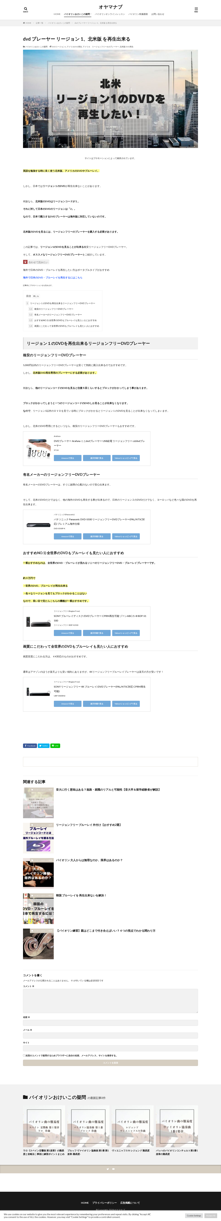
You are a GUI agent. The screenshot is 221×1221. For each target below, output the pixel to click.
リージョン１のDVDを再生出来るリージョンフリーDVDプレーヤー (60, 303)
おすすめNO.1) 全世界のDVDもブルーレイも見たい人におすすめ (62, 320)
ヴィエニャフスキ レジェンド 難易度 (130, 1150)
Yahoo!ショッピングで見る (126, 458)
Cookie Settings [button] (194, 1215)
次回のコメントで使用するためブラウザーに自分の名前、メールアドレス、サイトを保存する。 (71, 1055)
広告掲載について (130, 1202)
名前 (26, 1017)
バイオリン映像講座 (138, 14)
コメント (28, 986)
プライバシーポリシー (104, 1202)
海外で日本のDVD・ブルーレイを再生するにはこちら (52, 277)
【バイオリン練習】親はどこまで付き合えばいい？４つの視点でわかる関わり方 (105, 930)
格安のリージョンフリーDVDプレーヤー (50, 309)
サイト (26, 1043)
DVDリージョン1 (59, 47)
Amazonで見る (67, 458)
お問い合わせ (157, 14)
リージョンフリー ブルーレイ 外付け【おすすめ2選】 (89, 824)
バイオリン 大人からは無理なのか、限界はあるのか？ (89, 860)
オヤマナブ (110, 7)
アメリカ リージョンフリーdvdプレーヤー (101, 47)
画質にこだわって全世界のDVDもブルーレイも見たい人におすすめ (63, 326)
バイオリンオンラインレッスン (110, 14)
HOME (57, 14)
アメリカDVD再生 (74, 47)
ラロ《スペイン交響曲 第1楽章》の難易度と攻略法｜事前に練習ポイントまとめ (43, 1152)
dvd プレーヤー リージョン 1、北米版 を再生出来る (96, 23)
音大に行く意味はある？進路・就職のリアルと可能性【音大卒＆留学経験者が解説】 (108, 789)
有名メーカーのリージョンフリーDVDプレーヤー (55, 314)
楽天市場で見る (96, 458)
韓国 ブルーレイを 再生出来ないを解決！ (81, 895)
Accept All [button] (210, 1215)
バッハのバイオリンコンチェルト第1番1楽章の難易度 (177, 1152)
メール (27, 1030)
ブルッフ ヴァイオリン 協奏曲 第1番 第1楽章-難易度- (88, 1152)
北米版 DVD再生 (126, 47)
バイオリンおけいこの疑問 (77, 14)
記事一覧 (39, 23)
